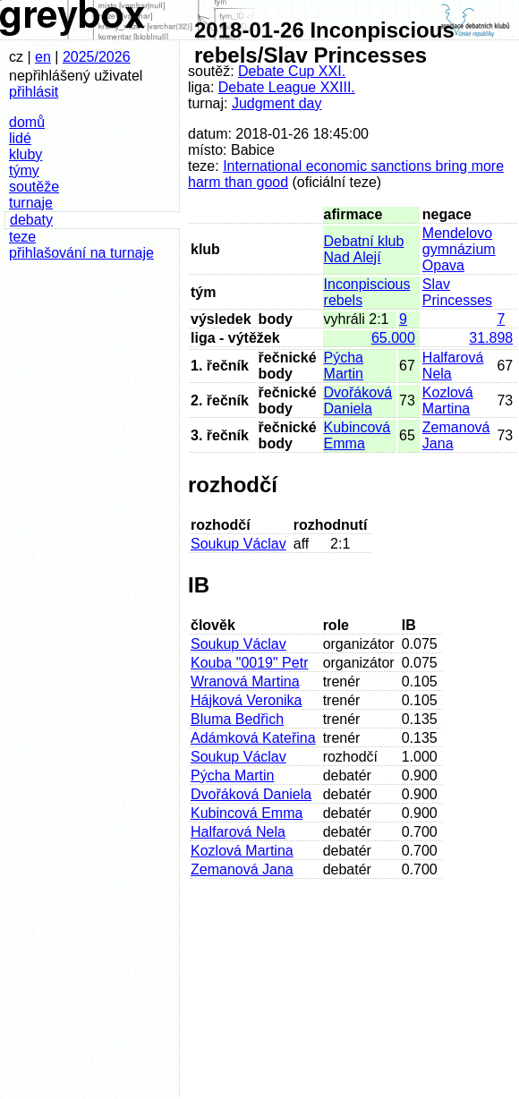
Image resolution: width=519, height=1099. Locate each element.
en (43, 56)
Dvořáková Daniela (358, 400)
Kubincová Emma (357, 435)
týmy (24, 170)
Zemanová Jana (242, 869)
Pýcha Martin (343, 365)
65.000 (393, 337)
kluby (25, 154)
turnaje (31, 202)
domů (27, 122)
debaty (31, 219)
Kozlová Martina (447, 400)
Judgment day (277, 103)
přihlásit (33, 91)
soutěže (34, 186)
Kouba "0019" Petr (249, 662)
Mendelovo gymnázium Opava (459, 249)
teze (22, 236)
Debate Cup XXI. (291, 71)
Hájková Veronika (246, 700)
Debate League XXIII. (286, 87)
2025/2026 (97, 56)
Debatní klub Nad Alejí (364, 249)
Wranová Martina (245, 681)
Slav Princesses (457, 292)
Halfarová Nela (238, 831)
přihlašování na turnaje (81, 252)
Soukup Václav (238, 543)
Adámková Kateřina (253, 737)
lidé (20, 138)
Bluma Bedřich (237, 719)
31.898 (491, 337)
